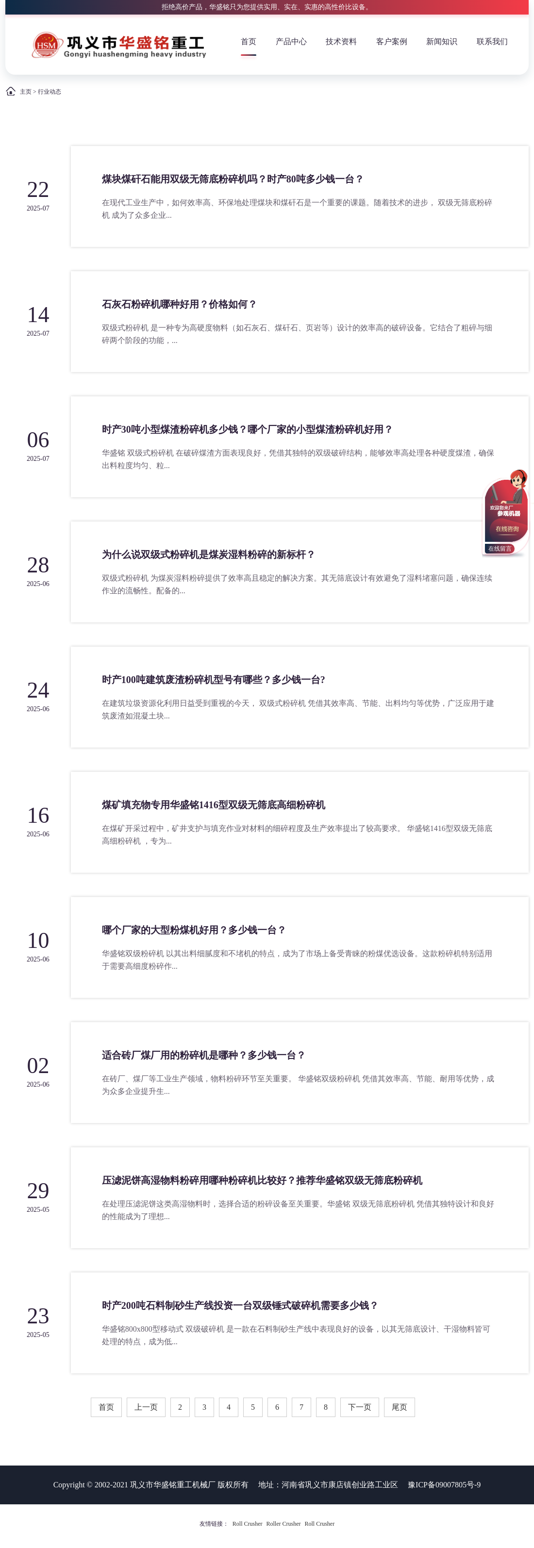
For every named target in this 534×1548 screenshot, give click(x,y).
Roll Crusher (248, 1523)
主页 (26, 91)
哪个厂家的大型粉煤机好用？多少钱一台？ (194, 930)
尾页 (399, 1407)
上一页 (146, 1407)
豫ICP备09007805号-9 (444, 1485)
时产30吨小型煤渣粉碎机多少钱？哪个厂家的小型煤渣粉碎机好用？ (247, 429)
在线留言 (500, 548)
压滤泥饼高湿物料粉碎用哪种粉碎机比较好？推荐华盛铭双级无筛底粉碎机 (262, 1180)
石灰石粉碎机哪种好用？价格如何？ (179, 304)
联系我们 (492, 41)
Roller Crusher (284, 1523)
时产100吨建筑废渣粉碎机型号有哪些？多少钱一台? (213, 679)
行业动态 (49, 91)
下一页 (359, 1407)
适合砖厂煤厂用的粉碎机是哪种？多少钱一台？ (204, 1055)
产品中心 (291, 41)
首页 (248, 41)
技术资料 (341, 41)
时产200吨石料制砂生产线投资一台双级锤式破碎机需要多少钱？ (240, 1305)
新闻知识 (441, 41)
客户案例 (391, 41)
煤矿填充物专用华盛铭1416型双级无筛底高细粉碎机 (213, 804)
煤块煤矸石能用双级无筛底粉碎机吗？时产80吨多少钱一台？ (233, 179)
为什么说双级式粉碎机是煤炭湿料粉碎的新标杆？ (209, 554)
